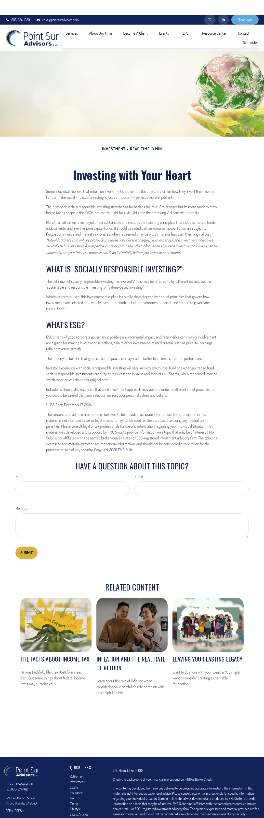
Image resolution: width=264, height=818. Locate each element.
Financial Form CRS (131, 756)
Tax (72, 783)
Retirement (77, 762)
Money (74, 789)
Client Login (245, 5)
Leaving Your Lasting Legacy (207, 644)
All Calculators (79, 810)
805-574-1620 (17, 5)
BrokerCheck (203, 764)
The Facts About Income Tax (55, 644)
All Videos (76, 805)
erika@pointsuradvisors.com (57, 5)
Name (19, 461)
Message (21, 493)
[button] (72, 18)
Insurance (76, 778)
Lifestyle (75, 794)
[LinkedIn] (223, 5)
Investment (77, 767)
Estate (74, 772)
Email (138, 461)
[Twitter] (209, 5)
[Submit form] (26, 538)
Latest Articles (79, 799)
